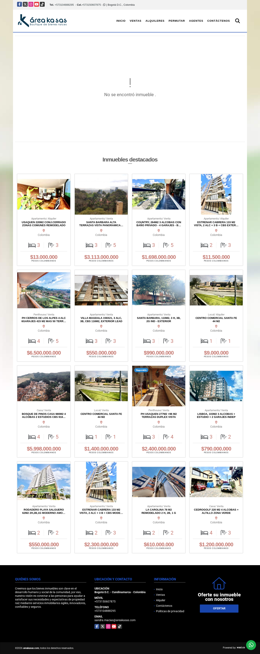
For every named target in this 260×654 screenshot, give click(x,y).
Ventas (135, 20)
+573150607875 (91, 4)
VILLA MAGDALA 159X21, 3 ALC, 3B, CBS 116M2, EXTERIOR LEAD (101, 319)
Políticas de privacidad (170, 611)
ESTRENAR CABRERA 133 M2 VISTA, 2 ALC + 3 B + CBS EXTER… (216, 224)
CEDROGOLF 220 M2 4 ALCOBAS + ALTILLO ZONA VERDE (216, 511)
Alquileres (155, 20)
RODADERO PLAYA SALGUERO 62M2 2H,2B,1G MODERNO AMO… (43, 511)
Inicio (121, 20)
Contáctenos (218, 20)
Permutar (177, 20)
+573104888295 (64, 4)
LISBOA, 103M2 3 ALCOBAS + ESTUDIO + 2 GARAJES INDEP (216, 415)
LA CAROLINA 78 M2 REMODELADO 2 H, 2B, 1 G (159, 511)
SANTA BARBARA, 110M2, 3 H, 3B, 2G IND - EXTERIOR (159, 319)
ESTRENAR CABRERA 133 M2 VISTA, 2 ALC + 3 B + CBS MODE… (101, 511)
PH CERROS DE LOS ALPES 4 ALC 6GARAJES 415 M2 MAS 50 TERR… (44, 319)
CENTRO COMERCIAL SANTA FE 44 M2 (216, 319)
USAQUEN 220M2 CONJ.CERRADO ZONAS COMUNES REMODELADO (44, 224)
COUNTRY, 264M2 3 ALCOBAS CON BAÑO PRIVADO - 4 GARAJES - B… (158, 224)
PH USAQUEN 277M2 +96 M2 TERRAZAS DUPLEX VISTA (159, 415)
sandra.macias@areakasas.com (114, 620)
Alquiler (160, 600)
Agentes (196, 20)
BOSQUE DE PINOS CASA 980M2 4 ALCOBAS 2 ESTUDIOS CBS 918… (44, 415)
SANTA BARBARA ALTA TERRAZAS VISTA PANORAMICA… (101, 224)
